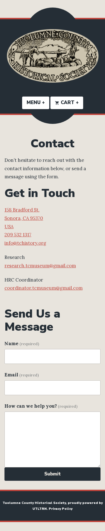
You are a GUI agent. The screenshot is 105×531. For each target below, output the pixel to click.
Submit (52, 474)
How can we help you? (41, 406)
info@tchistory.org (25, 243)
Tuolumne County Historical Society (34, 503)
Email (21, 375)
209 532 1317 (17, 235)
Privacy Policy (61, 508)
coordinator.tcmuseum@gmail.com (43, 288)
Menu (38, 102)
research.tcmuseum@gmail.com (40, 266)
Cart (69, 102)
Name (21, 343)
